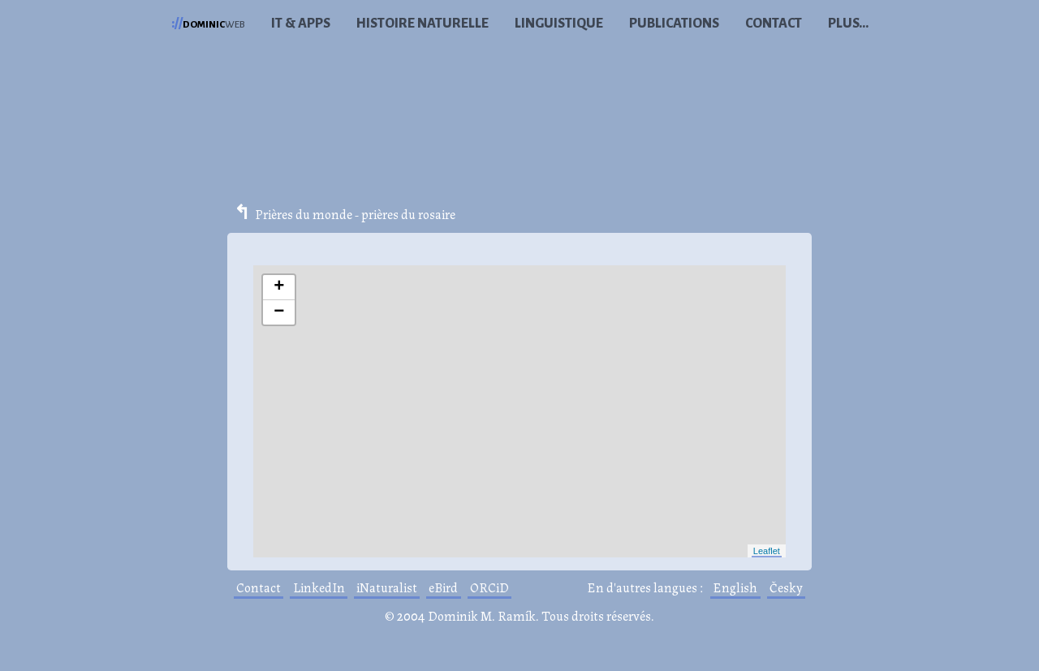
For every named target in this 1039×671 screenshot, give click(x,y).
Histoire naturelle (422, 23)
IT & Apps (300, 23)
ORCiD (489, 587)
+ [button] (279, 287)
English (735, 587)
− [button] (279, 312)
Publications (674, 23)
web (208, 23)
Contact (773, 23)
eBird (443, 587)
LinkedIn (319, 587)
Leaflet (766, 551)
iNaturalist (386, 587)
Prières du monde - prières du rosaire (355, 213)
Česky (786, 587)
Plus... (848, 23)
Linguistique (559, 23)
